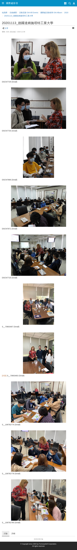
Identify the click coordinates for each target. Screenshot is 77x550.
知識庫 (4, 13)
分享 (6, 28)
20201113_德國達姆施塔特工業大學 (18, 16)
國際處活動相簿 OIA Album (51, 13)
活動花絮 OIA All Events (28, 13)
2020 (66, 13)
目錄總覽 (13, 13)
